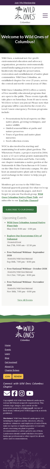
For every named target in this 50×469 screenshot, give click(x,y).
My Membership (27, 2)
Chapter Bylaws (12, 370)
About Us (9, 366)
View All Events (25, 300)
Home (8, 345)
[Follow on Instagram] (21, 395)
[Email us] (7, 395)
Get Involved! (11, 362)
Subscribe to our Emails (20, 209)
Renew (18, 376)
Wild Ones (27, 408)
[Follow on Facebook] (14, 395)
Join (16, 2)
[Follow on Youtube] (30, 395)
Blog (7, 358)
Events (8, 349)
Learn (7, 353)
